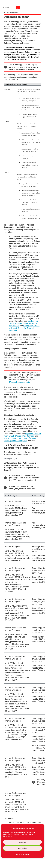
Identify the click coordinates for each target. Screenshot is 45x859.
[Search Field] (11, 8)
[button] (18, 8)
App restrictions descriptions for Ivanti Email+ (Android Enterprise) (20, 439)
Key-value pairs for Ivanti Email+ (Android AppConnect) (22, 434)
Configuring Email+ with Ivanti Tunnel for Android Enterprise (24, 328)
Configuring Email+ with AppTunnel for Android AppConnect (23, 323)
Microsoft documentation (20, 382)
